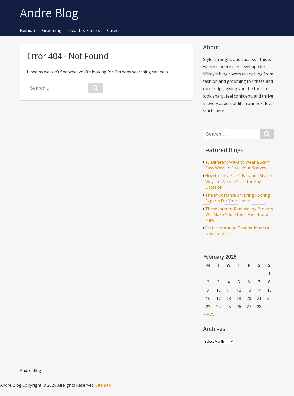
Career (113, 30)
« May (208, 314)
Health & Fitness (84, 30)
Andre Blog (49, 13)
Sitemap (103, 385)
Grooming (51, 30)
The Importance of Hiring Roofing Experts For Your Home (237, 197)
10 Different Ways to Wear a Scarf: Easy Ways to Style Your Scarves (237, 165)
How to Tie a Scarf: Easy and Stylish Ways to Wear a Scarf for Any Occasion (238, 181)
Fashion (27, 30)
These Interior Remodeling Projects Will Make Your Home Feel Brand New (239, 214)
